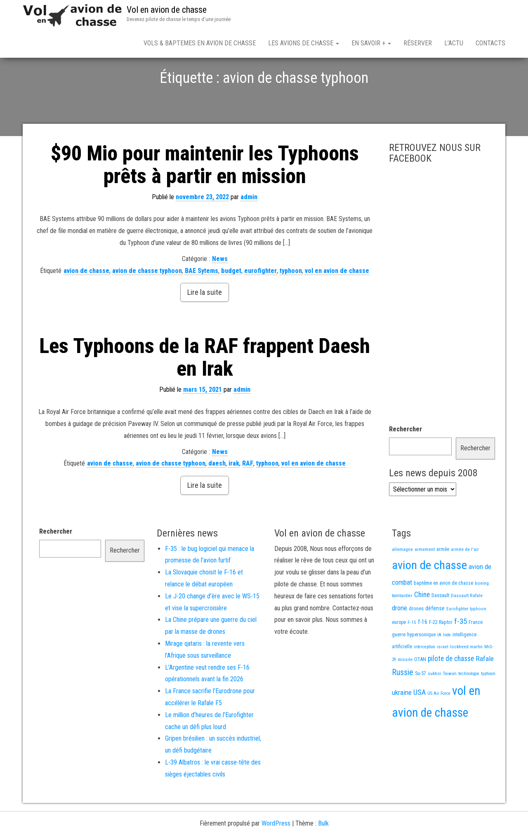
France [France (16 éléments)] (476, 651)
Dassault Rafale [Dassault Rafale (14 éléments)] (467, 624)
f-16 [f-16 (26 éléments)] (422, 650)
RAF (247, 492)
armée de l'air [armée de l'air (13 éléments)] (465, 578)
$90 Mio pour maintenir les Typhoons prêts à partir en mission (205, 193)
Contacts (490, 43)
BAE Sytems (201, 300)
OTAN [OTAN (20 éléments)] (420, 688)
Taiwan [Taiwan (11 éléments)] (450, 702)
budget (231, 300)
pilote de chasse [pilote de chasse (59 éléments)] (451, 687)
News (220, 288)
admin (248, 226)
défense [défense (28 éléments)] (435, 637)
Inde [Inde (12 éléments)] (447, 663)
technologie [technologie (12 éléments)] (468, 702)
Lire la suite (204, 321)
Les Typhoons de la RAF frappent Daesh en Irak (204, 386)
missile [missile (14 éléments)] (405, 688)
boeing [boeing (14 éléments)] (482, 612)
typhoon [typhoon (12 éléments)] (488, 702)
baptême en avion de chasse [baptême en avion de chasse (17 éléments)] (443, 612)
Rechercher (405, 458)
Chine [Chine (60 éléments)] (422, 623)
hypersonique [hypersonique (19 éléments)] (421, 663)
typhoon (291, 300)
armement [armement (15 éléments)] (425, 578)
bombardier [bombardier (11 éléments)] (402, 624)
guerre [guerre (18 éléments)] (398, 663)
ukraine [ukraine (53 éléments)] (402, 721)
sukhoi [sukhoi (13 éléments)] (434, 702)
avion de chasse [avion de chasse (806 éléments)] (429, 594)
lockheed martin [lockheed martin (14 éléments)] (466, 675)
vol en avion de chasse (337, 300)
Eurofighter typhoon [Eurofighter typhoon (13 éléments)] (466, 637)
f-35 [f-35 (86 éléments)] (460, 650)
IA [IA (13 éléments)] (439, 663)
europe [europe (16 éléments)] (399, 651)
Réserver (417, 43)
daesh (217, 492)
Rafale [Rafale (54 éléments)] (485, 687)
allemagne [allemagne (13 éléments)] (402, 578)
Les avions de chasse (303, 43)
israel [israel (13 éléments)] (442, 675)
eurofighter (260, 300)
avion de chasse (86, 300)
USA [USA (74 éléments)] (419, 721)
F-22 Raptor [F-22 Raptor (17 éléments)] (441, 651)
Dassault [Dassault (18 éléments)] (440, 624)
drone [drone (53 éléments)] (399, 637)
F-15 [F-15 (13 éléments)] (412, 651)
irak (234, 492)
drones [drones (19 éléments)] (416, 637)
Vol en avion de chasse (167, 10)
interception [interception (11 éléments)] (424, 675)
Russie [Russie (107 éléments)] (402, 701)
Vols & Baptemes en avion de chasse (200, 43)
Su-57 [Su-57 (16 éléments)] (420, 702)
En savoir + (371, 43)
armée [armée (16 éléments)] (442, 578)
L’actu (453, 43)
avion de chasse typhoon (147, 300)
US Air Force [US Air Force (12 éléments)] (438, 722)
